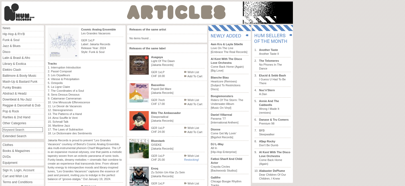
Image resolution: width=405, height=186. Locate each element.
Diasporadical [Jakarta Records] (166, 116)
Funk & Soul (11, 40)
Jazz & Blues (11, 46)
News (6, 28)
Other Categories (14, 123)
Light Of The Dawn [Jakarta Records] (163, 61)
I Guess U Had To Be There (272, 79)
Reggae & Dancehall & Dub (22, 105)
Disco (6, 52)
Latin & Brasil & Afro (16, 58)
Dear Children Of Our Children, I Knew (272, 174)
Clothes (8, 145)
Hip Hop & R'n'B (14, 34)
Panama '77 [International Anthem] (224, 118)
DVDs (7, 157)
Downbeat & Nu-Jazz (17, 99)
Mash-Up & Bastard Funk (20, 81)
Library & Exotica (14, 64)
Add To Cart (193, 76)
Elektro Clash (12, 70)
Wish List (191, 72)
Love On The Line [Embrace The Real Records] (229, 48)
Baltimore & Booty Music (19, 76)
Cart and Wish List (15, 176)
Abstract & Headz (15, 93)
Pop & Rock (11, 111)
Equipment (10, 163)
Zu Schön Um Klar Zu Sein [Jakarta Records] (168, 172)
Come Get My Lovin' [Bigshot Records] (223, 133)
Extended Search (14, 136)
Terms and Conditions (18, 182)
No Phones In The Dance (270, 64)
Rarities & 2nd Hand (16, 117)
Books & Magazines (16, 151)
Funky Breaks (12, 87)
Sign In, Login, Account (18, 170)
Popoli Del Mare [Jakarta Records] (162, 88)
